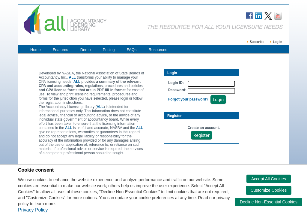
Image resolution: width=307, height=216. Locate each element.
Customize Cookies (269, 190)
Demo (85, 49)
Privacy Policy (33, 209)
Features (60, 49)
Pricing (109, 49)
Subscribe (255, 42)
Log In (275, 42)
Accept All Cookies (268, 178)
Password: (177, 90)
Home (35, 49)
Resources (158, 49)
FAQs (132, 49)
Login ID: (176, 83)
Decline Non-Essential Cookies (268, 202)
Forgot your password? (188, 99)
